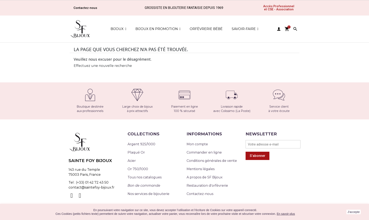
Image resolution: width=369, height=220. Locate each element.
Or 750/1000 (138, 169)
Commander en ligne (204, 152)
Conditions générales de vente (212, 161)
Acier (132, 161)
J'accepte (353, 212)
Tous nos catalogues (145, 177)
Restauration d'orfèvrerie (207, 186)
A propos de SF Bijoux (205, 177)
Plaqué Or (136, 152)
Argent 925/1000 (141, 144)
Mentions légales (201, 169)
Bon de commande (144, 186)
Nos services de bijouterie (148, 194)
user (278, 29)
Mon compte (197, 144)
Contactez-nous (200, 194)
